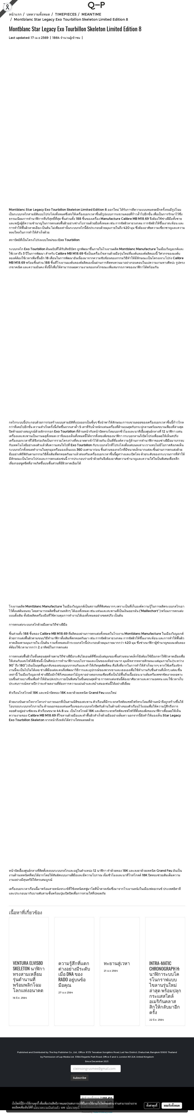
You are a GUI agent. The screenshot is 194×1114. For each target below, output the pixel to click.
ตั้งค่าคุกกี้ (151, 1105)
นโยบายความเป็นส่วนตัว (46, 1107)
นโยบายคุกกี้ (73, 1107)
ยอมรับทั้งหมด (172, 1105)
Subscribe (79, 1077)
